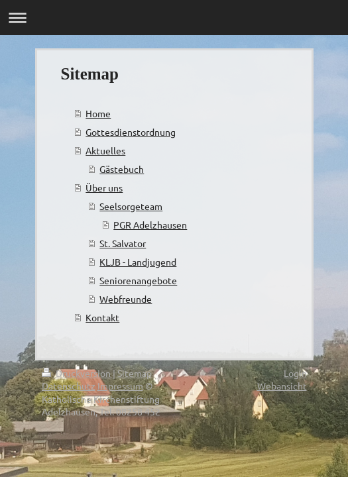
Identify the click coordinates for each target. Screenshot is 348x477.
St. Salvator (122, 243)
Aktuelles (105, 150)
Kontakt (102, 317)
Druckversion (77, 373)
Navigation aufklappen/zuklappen (174, 17)
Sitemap (134, 373)
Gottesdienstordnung (131, 132)
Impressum (120, 386)
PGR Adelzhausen (150, 225)
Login (295, 373)
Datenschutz (68, 386)
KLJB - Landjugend (137, 262)
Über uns (104, 187)
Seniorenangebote (138, 280)
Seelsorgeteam (130, 206)
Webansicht (282, 386)
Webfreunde (125, 299)
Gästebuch (121, 169)
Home (98, 113)
